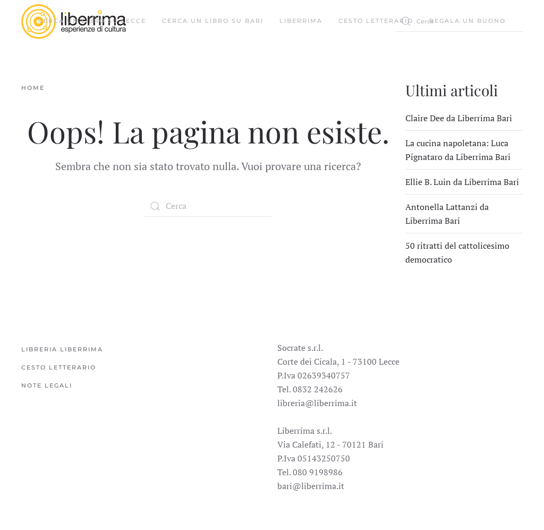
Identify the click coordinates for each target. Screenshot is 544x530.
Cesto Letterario (375, 20)
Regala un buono (467, 20)
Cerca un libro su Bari (213, 20)
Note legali (46, 385)
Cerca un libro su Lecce (92, 20)
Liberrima (300, 20)
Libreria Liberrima (62, 349)
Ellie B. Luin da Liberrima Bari (462, 182)
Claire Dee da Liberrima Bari (458, 118)
